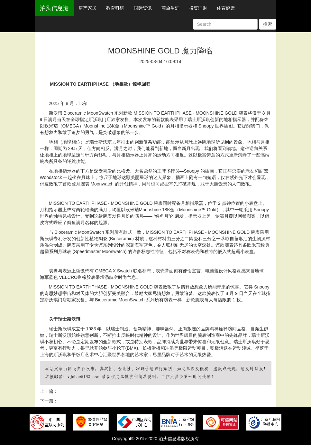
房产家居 (87, 8)
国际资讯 (143, 8)
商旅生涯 (170, 8)
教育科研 (115, 8)
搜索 (267, 24)
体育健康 (226, 8)
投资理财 (198, 8)
